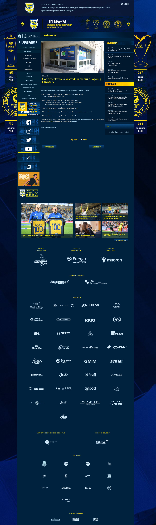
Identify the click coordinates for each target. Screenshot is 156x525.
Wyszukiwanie (28, 69)
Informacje (28, 55)
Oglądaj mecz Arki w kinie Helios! (118, 78)
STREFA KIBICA (28, 91)
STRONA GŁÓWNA (29, 48)
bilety (111, 132)
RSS (29, 66)
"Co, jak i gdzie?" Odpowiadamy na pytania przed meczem (118, 90)
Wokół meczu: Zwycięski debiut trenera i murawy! (117, 71)
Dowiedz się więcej (47, 8)
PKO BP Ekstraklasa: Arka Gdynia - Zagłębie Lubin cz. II (39, 235)
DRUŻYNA (29, 77)
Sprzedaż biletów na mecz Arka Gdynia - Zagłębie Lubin (117, 105)
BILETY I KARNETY (28, 88)
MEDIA (29, 95)
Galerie (28, 62)
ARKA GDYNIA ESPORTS (28, 99)
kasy (117, 132)
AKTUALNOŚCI (28, 51)
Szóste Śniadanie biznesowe (85, 235)
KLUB (28, 73)
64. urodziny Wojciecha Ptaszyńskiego (115, 64)
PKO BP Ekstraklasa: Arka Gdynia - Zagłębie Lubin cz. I (87, 217)
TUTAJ (51, 121)
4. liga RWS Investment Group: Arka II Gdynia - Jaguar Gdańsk (114, 217)
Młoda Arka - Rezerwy (29, 58)
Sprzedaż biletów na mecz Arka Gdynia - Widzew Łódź (117, 112)
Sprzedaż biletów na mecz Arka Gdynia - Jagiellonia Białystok (117, 97)
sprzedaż (124, 132)
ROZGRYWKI (29, 80)
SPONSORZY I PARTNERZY (29, 84)
